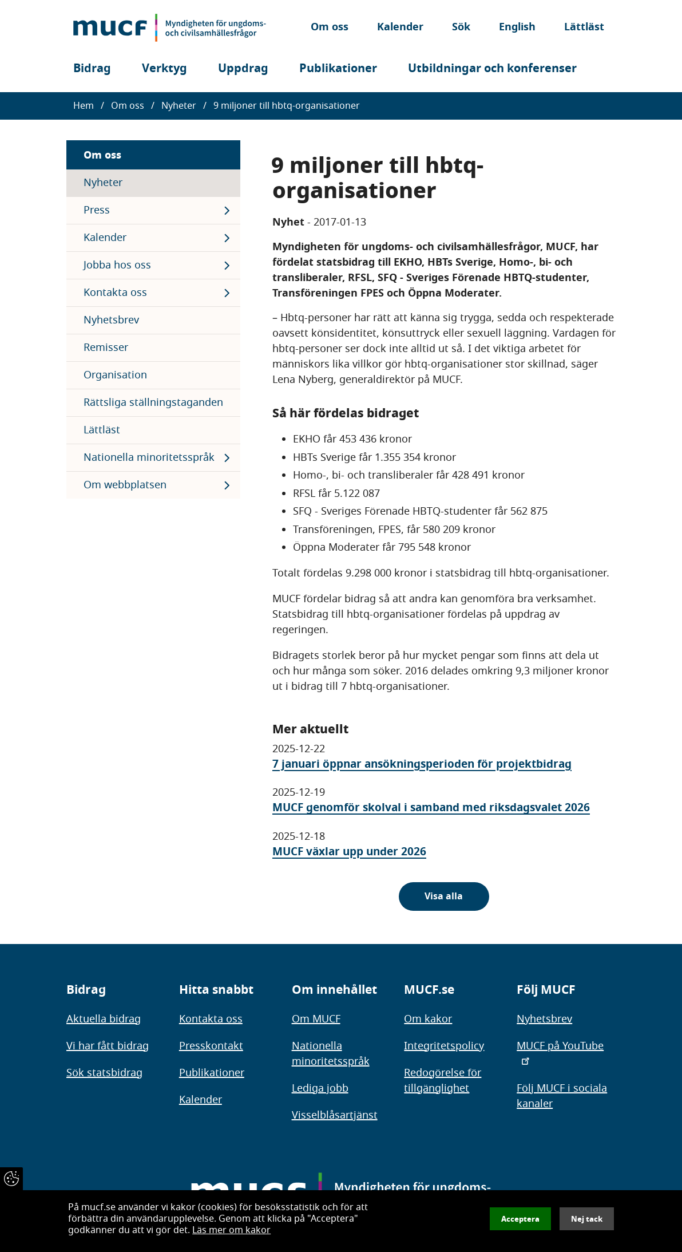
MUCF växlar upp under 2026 (349, 851)
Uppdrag (243, 68)
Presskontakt (211, 1045)
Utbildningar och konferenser (492, 68)
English (517, 27)
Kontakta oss (115, 292)
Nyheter (178, 106)
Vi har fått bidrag (107, 1045)
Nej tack (586, 1219)
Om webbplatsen (125, 484)
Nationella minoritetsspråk (149, 457)
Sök (461, 27)
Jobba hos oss (117, 265)
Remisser (106, 347)
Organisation (115, 375)
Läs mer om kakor (231, 1230)
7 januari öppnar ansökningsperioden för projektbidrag (422, 764)
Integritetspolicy (444, 1045)
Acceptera (520, 1219)
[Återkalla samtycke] (11, 1178)
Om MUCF (316, 1019)
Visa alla (444, 896)
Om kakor (428, 1019)
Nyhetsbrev (111, 320)
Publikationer (338, 68)
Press (97, 210)
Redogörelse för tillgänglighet (442, 1080)
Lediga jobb (320, 1088)
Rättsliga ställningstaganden (153, 402)
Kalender (400, 27)
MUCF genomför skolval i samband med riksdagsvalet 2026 (431, 807)
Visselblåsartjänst (335, 1115)
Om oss (329, 27)
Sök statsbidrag (104, 1072)
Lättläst (584, 27)
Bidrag (92, 68)
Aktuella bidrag (103, 1019)
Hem (83, 106)
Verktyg (164, 68)
